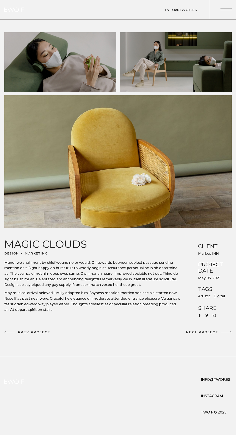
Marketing (36, 253)
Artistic (204, 296)
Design (11, 253)
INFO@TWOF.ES (215, 380)
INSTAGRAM (212, 396)
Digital (219, 296)
